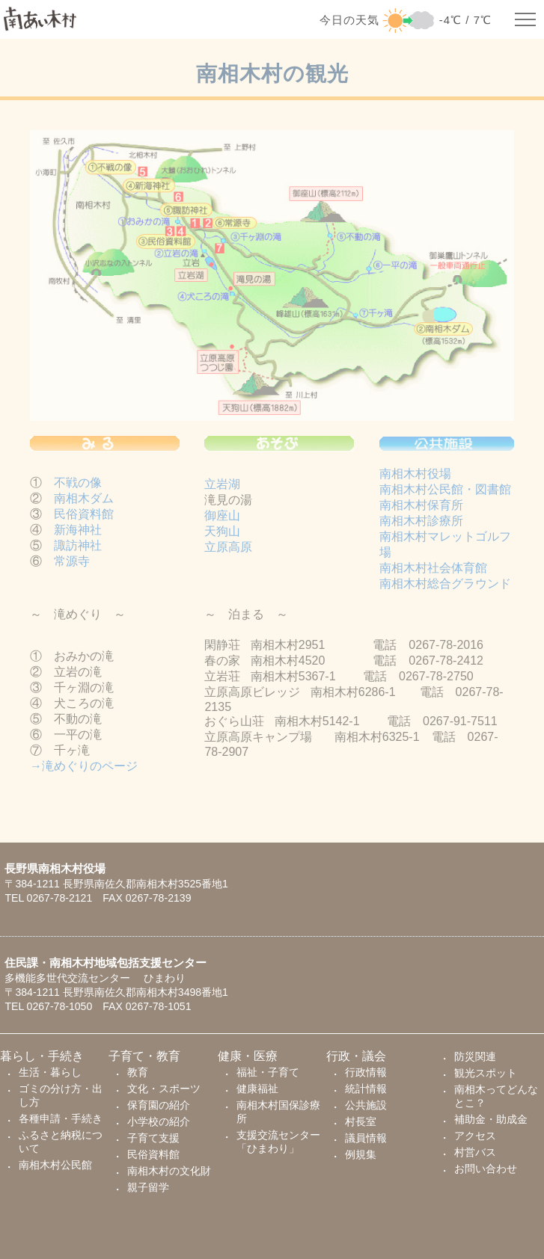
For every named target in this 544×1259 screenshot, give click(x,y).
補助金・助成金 (491, 1119)
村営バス (475, 1152)
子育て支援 (153, 1138)
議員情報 (366, 1138)
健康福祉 (257, 1089)
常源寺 (72, 564)
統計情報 (366, 1089)
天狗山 (222, 534)
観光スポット (485, 1073)
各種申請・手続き (61, 1118)
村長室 (360, 1121)
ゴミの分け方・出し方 (61, 1095)
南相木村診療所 (421, 524)
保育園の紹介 (158, 1105)
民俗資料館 (84, 517)
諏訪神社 (78, 549)
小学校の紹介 (158, 1121)
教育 (137, 1072)
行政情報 (366, 1072)
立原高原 (228, 550)
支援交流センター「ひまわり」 (278, 1141)
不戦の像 (78, 486)
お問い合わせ (485, 1169)
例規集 (360, 1154)
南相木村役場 (415, 477)
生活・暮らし (50, 1072)
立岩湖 (222, 487)
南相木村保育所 (421, 508)
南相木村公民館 (55, 1165)
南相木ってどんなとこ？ (496, 1096)
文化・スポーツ (164, 1089)
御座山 (222, 518)
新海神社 (78, 533)
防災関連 (475, 1056)
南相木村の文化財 (169, 1171)
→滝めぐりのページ (84, 769)
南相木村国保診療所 (278, 1111)
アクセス (475, 1136)
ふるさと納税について (61, 1141)
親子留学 (148, 1187)
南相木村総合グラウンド (445, 587)
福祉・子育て (267, 1072)
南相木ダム (84, 502)
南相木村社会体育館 (433, 571)
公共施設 (366, 1105)
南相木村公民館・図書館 (445, 493)
